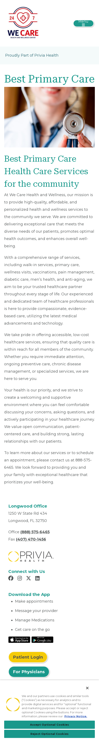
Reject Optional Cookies (49, 733)
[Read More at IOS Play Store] (19, 639)
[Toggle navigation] (83, 23)
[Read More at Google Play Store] (42, 639)
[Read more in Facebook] (11, 578)
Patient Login (28, 657)
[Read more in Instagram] (20, 578)
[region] (49, 709)
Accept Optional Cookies (49, 724)
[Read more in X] (29, 578)
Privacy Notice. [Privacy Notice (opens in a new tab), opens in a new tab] (75, 716)
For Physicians (29, 671)
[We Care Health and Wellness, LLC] (23, 23)
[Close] (87, 688)
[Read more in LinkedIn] (38, 578)
